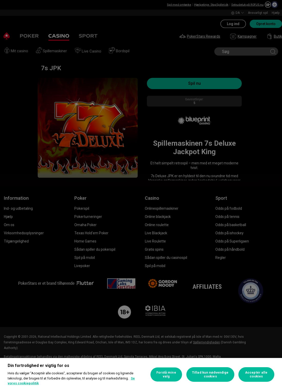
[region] (141, 374)
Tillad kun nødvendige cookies (210, 374)
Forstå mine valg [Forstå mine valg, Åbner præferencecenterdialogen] (166, 374)
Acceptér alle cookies (256, 374)
